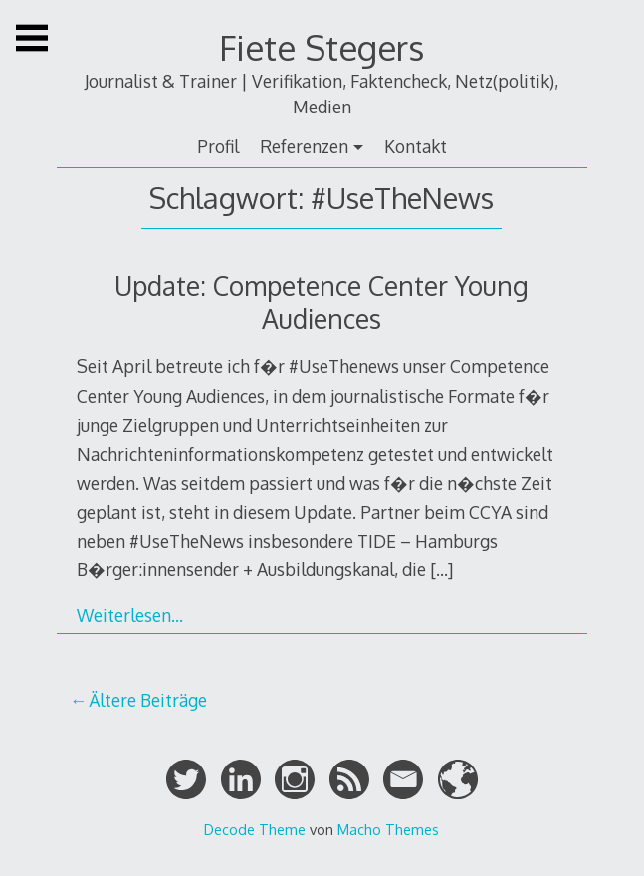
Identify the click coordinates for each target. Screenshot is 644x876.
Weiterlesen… (130, 615)
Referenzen (304, 146)
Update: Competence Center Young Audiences (321, 301)
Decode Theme (255, 829)
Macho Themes (388, 829)
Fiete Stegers (321, 47)
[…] (441, 569)
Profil (218, 146)
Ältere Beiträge (148, 700)
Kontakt (415, 146)
